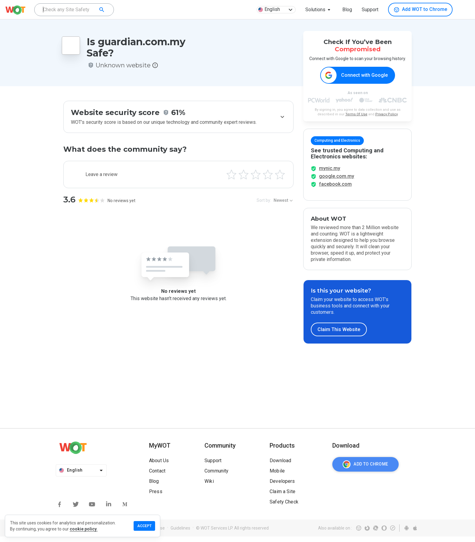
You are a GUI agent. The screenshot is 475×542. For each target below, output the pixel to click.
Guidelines (180, 533)
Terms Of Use (356, 115)
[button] (319, 10)
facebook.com (335, 189)
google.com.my (336, 182)
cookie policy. (84, 529)
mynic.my (329, 174)
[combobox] (74, 10)
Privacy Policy (386, 115)
